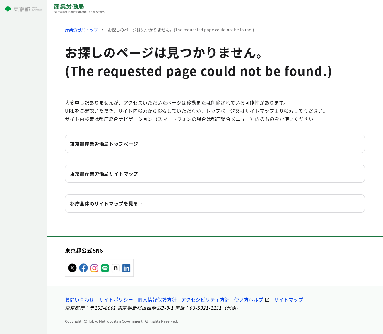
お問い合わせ (79, 299)
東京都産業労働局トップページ (104, 143)
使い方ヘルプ (249, 299)
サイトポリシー (116, 299)
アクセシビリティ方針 (205, 299)
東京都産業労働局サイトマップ (104, 173)
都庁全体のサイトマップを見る (104, 203)
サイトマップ (288, 299)
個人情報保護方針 (157, 299)
